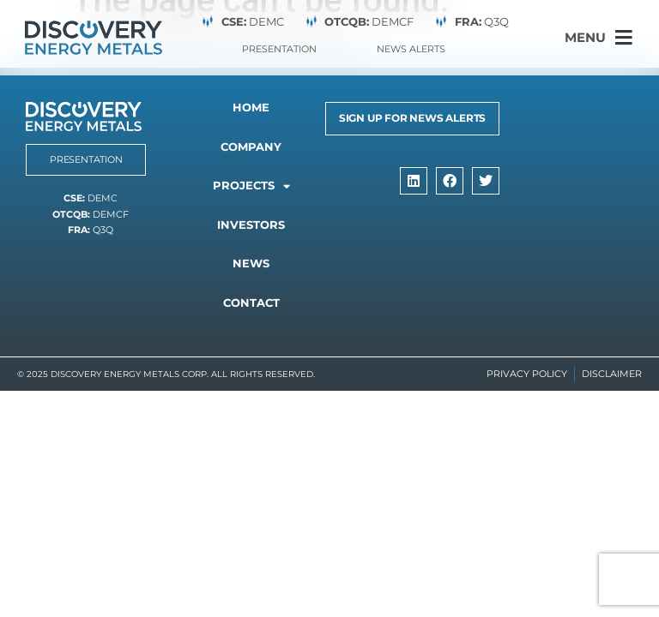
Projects (251, 186)
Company (251, 146)
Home (251, 107)
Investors (251, 224)
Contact (251, 302)
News (251, 263)
